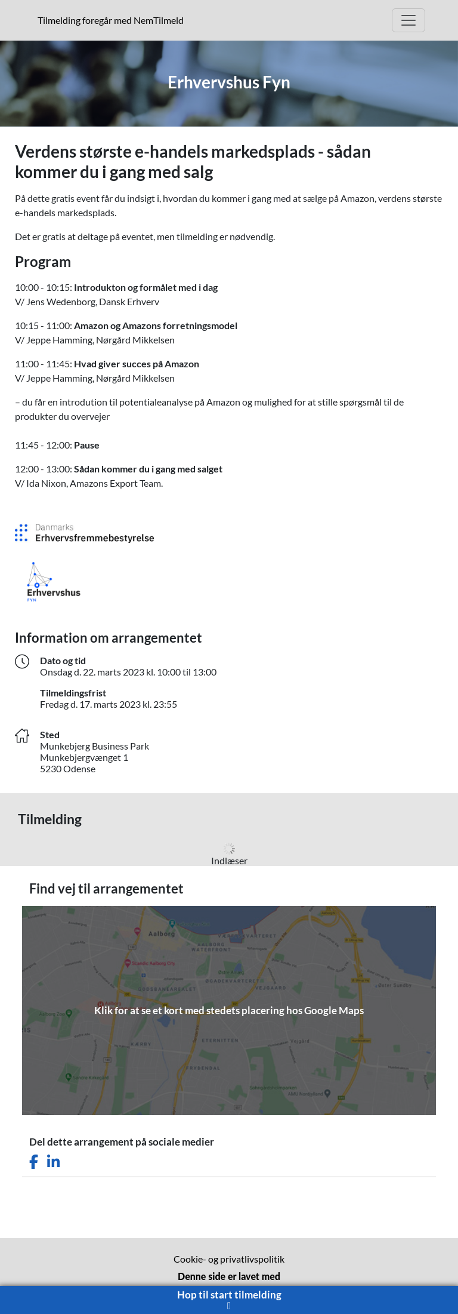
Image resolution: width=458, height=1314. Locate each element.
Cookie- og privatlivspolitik (229, 1258)
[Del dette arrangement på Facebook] (33, 1162)
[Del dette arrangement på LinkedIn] (53, 1162)
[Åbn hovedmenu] (408, 20)
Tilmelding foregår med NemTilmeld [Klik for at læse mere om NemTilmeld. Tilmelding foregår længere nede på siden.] (113, 20)
